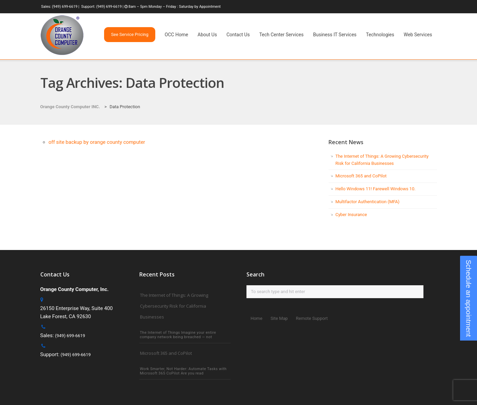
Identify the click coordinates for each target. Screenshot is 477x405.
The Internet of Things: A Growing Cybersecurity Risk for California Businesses (174, 306)
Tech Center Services (281, 34)
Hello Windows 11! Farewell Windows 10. (375, 188)
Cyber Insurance (351, 214)
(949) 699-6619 (64, 6)
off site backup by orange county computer (96, 142)
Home (256, 318)
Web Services (418, 34)
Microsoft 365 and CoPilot (360, 175)
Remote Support (312, 318)
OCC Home (176, 34)
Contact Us (238, 34)
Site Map (279, 318)
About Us (207, 34)
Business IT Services (335, 34)
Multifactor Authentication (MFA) (367, 201)
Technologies (380, 34)
